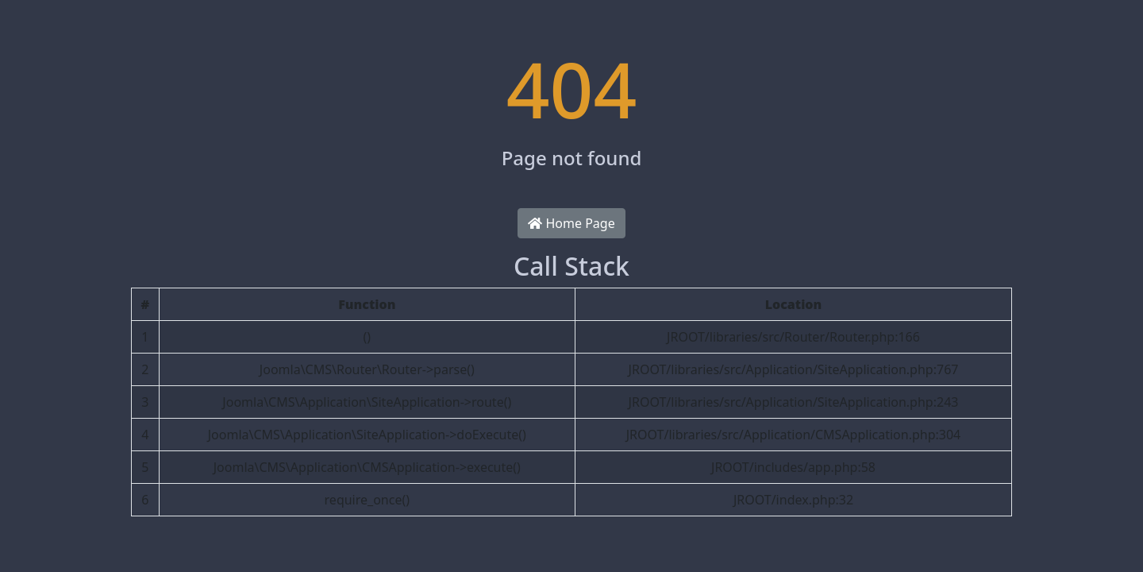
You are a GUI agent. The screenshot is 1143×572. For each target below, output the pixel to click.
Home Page (571, 223)
